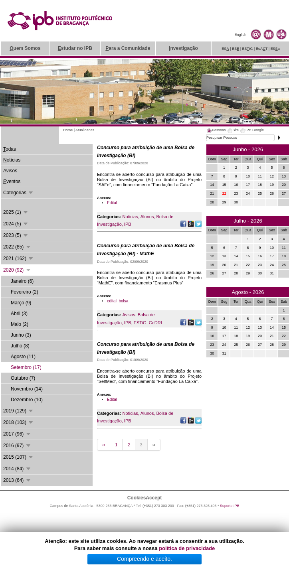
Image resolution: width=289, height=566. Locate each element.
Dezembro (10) (27, 399)
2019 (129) (18, 411)
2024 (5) (16, 224)
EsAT (262, 49)
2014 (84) (17, 468)
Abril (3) (19, 313)
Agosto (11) (23, 356)
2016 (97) (17, 445)
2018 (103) (18, 422)
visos (10, 171)
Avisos (129, 314)
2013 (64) (17, 480)
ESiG (247, 49)
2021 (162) (18, 258)
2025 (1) (16, 212)
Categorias (18, 192)
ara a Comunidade (127, 48)
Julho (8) (20, 346)
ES (225, 49)
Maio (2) (19, 324)
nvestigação (183, 48)
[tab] (216, 131)
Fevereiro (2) (24, 292)
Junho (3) (21, 335)
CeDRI (155, 322)
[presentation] (216, 131)
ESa (275, 49)
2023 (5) (16, 235)
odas (9, 149)
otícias (11, 160)
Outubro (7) (23, 378)
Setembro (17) (26, 367)
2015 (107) (18, 457)
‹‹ (103, 444)
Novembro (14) (27, 389)
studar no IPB (75, 48)
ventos (11, 181)
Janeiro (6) (22, 281)
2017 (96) (17, 434)
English (240, 35)
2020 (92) (17, 270)
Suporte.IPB (230, 506)
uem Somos (25, 48)
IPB (127, 224)
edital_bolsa (117, 301)
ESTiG (140, 322)
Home (68, 130)
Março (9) (21, 303)
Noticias (130, 216)
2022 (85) (17, 247)
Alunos (147, 216)
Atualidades (84, 130)
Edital (112, 203)
